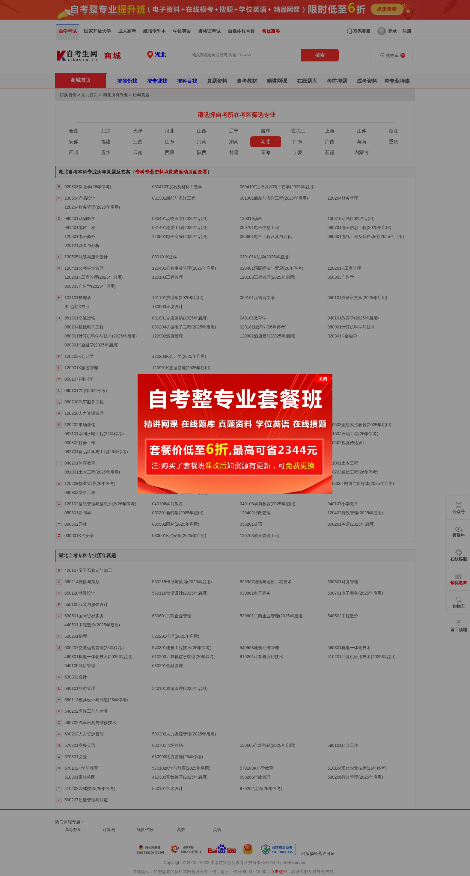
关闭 (323, 369)
